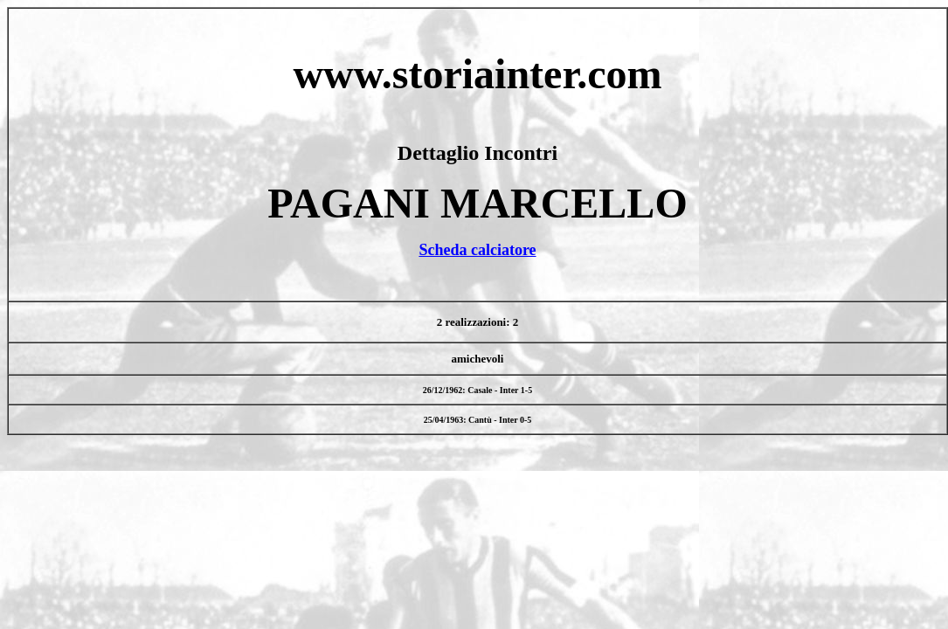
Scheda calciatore (477, 250)
